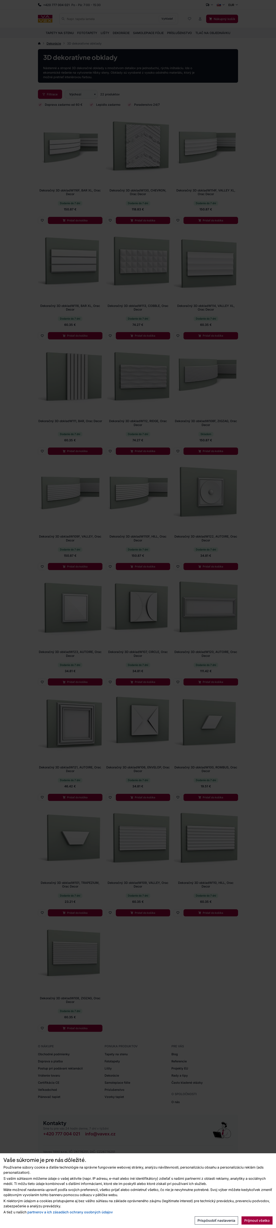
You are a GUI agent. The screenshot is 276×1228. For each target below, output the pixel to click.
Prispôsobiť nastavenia (216, 1220)
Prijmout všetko (257, 1220)
